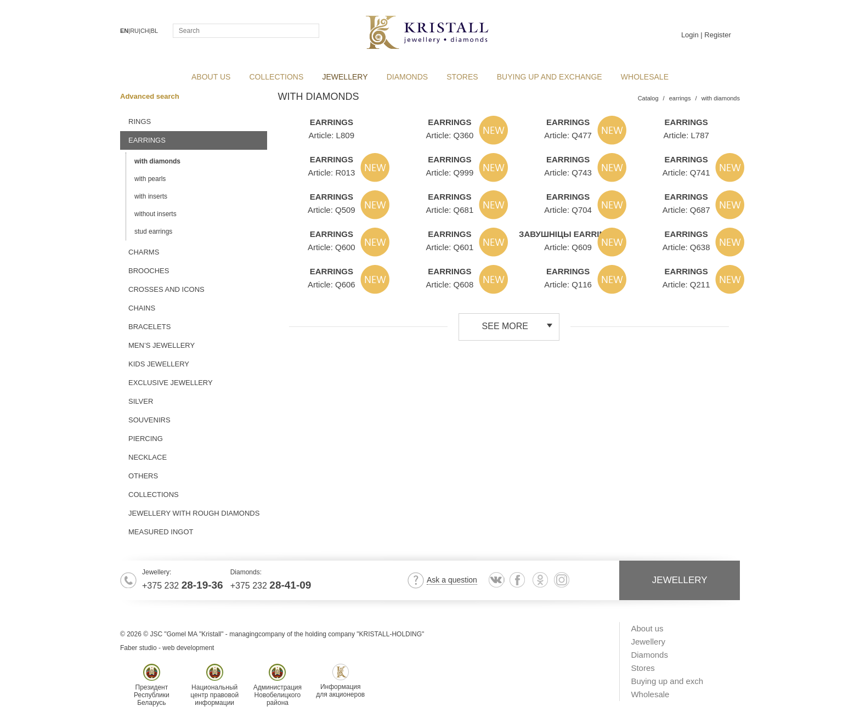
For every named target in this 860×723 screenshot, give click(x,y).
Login (690, 35)
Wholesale (645, 76)
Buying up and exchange (549, 76)
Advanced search (153, 96)
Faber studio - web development (167, 648)
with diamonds (157, 161)
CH (144, 30)
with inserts (150, 196)
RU (134, 30)
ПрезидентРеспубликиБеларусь (151, 685)
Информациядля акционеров (340, 681)
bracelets (149, 327)
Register (717, 35)
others (143, 476)
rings (139, 121)
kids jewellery (158, 364)
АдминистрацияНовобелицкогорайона (277, 685)
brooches (148, 271)
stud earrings (153, 231)
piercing (145, 438)
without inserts (155, 214)
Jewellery (344, 76)
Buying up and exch (667, 681)
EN (124, 30)
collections (277, 76)
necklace (147, 457)
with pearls (150, 179)
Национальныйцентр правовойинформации (214, 685)
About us (210, 76)
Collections (153, 494)
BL (154, 30)
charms (143, 252)
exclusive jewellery (170, 383)
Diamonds (407, 76)
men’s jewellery (161, 345)
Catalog (648, 98)
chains (141, 308)
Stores (462, 76)
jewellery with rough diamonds (193, 513)
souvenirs (149, 420)
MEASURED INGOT (160, 532)
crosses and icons (166, 289)
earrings (147, 140)
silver (140, 401)
